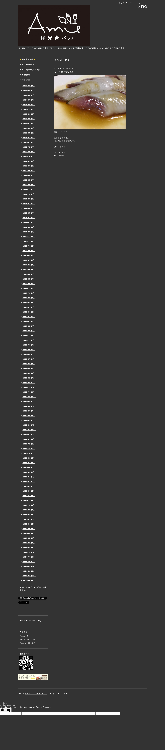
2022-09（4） (29, 161)
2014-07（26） (29, 576)
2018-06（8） (29, 364)
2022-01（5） (29, 185)
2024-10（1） (29, 86)
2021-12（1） (29, 189)
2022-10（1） (29, 156)
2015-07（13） (29, 519)
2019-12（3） (29, 288)
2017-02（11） (29, 434)
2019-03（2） (29, 321)
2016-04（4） (29, 477)
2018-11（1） (29, 340)
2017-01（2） (29, 439)
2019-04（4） (29, 317)
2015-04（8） (29, 533)
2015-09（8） (29, 510)
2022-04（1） (29, 175)
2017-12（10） (29, 387)
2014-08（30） (29, 571)
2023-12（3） (29, 109)
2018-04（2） (29, 373)
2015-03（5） (29, 538)
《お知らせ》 (25, 80)
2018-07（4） (29, 359)
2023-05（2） (29, 133)
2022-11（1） (29, 152)
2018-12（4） (29, 335)
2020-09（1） (29, 251)
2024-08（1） (29, 95)
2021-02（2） (29, 227)
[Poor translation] (8, 710)
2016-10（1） (29, 453)
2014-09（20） (29, 566)
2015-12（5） (29, 496)
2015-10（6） (29, 505)
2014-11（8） (29, 557)
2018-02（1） (29, 378)
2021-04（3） (29, 218)
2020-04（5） (29, 274)
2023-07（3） (29, 123)
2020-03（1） (29, 279)
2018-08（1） (29, 354)
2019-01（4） (29, 331)
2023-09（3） (29, 114)
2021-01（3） (29, 232)
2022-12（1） (29, 147)
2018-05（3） (29, 368)
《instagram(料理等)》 (30, 69)
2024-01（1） (29, 105)
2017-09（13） (29, 401)
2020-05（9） (29, 269)
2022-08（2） (29, 166)
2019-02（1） (29, 326)
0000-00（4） (29, 580)
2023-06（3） (29, 128)
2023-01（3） (29, 142)
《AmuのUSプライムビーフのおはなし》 (33, 588)
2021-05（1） (29, 213)
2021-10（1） (29, 194)
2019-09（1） (29, 298)
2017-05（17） (29, 420)
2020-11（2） (29, 241)
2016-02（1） (29, 486)
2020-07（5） (29, 260)
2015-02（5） (29, 543)
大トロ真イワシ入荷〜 (65, 72)
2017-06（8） (29, 415)
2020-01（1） (29, 284)
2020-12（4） (29, 236)
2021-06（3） (29, 208)
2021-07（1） (29, 203)
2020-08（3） (29, 255)
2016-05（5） (29, 472)
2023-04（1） (29, 137)
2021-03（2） (29, 222)
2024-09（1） (29, 90)
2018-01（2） (29, 382)
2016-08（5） (29, 458)
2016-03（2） (29, 481)
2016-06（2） (29, 467)
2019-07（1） (29, 307)
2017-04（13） (29, 425)
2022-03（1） (29, 180)
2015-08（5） (29, 514)
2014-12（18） (29, 552)
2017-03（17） (29, 430)
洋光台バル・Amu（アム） (36, 693)
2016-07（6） (29, 463)
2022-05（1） (29, 170)
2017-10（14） (29, 397)
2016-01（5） (29, 491)
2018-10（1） (29, 345)
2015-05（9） (29, 529)
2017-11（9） (29, 392)
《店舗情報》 (25, 75)
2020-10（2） (29, 246)
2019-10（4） (29, 293)
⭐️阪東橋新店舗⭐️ (27, 59)
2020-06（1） (29, 265)
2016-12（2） (29, 444)
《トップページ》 (27, 64)
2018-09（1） (29, 350)
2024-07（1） (29, 100)
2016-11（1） (29, 448)
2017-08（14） (29, 406)
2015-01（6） (29, 547)
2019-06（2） (29, 312)
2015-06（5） (29, 524)
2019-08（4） (29, 302)
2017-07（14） (29, 411)
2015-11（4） (29, 500)
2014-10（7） (29, 562)
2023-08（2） (29, 119)
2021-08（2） (29, 199)
